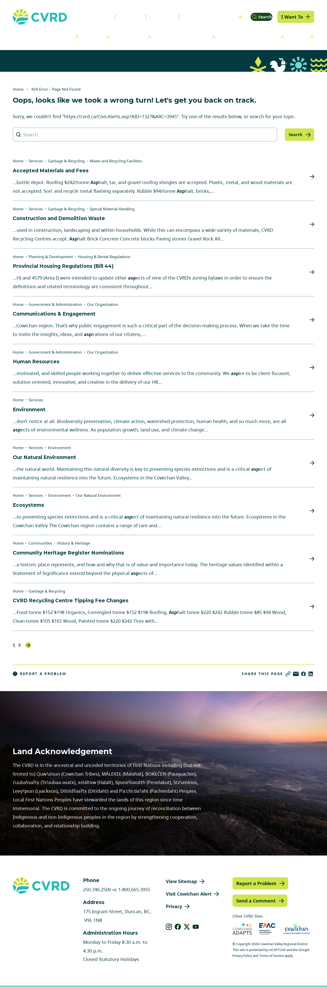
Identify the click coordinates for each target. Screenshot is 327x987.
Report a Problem (39, 673)
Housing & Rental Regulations (104, 256)
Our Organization (102, 304)
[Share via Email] (296, 673)
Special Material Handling (112, 208)
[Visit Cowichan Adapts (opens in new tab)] (242, 929)
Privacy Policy (242, 956)
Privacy (174, 906)
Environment (59, 447)
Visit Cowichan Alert (189, 894)
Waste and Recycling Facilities (116, 160)
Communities (132, 36)
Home (18, 89)
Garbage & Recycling (66, 160)
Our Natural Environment (98, 495)
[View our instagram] (169, 927)
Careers (121, 16)
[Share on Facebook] (303, 674)
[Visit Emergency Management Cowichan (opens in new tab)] (267, 929)
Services (95, 36)
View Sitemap (181, 881)
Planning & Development (184, 36)
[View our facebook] (178, 927)
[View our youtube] (196, 927)
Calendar (153, 16)
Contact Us (187, 16)
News (93, 16)
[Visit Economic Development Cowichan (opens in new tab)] (296, 929)
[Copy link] (288, 674)
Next (28, 645)
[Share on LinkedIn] (310, 674)
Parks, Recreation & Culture (250, 36)
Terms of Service (271, 956)
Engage (300, 36)
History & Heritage (73, 543)
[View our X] (187, 927)
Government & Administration (42, 36)
